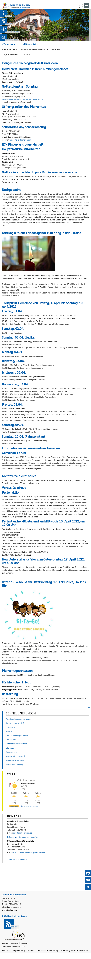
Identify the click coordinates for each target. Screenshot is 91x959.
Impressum (18, 950)
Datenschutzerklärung (48, 950)
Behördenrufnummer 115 (13, 946)
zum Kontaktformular (16, 859)
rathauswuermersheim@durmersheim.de (30, 852)
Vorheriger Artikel (11, 44)
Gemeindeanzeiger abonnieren (15, 942)
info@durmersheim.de (22, 832)
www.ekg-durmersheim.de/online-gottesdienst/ (22, 99)
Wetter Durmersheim (26, 780)
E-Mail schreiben (9, 909)
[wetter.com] (14, 807)
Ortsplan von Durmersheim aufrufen (22, 837)
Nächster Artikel (31, 44)
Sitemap (30, 950)
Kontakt (6, 950)
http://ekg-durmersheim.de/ (22, 139)
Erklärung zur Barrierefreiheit (74, 950)
